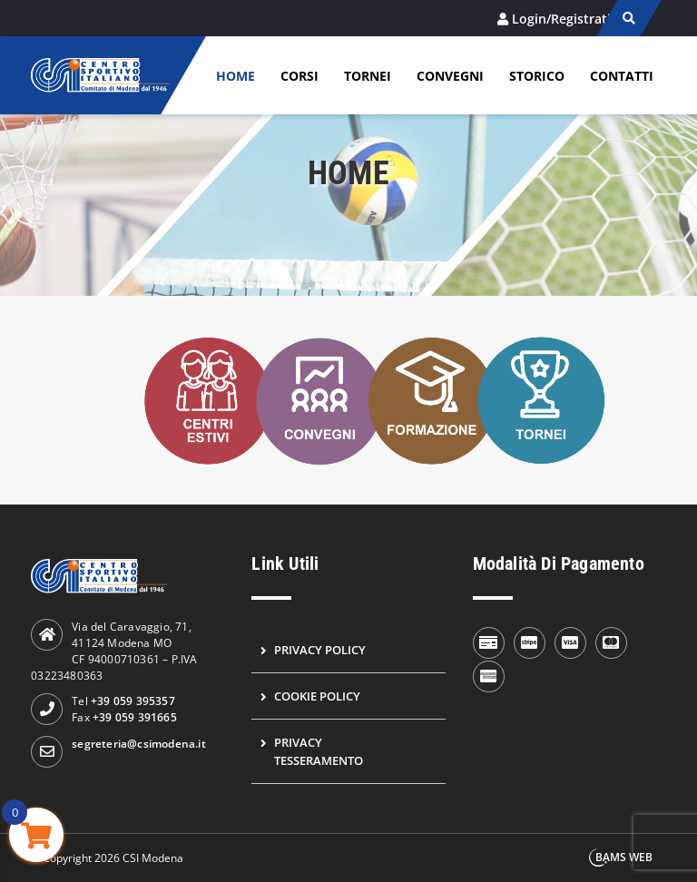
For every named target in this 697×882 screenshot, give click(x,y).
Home (235, 75)
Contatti (621, 75)
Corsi (299, 75)
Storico (536, 75)
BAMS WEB (624, 857)
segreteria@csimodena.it (139, 743)
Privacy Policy (320, 650)
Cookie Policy (317, 696)
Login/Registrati (561, 18)
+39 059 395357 (133, 701)
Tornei (367, 75)
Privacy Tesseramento (318, 751)
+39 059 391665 (135, 717)
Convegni (450, 75)
